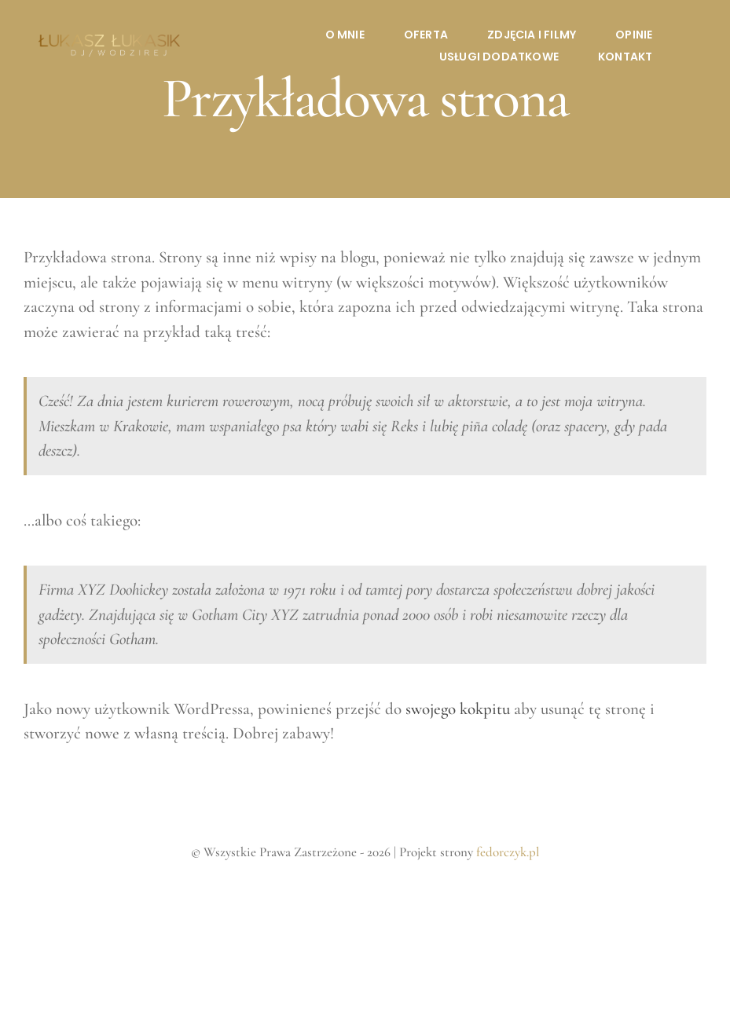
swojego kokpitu (457, 709)
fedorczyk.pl (507, 852)
